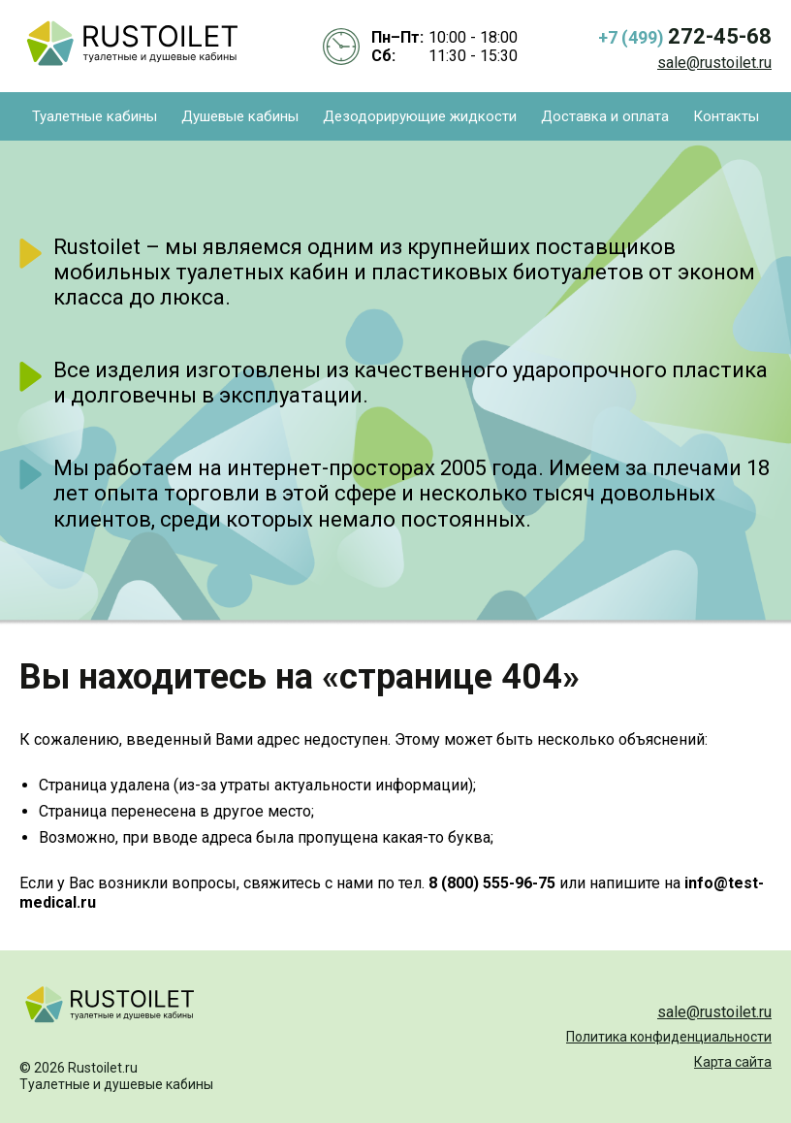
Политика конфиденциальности (669, 1036)
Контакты (726, 116)
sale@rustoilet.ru (714, 62)
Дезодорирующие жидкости (420, 116)
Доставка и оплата (605, 116)
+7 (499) (685, 36)
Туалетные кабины (94, 116)
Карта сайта (733, 1062)
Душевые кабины (240, 116)
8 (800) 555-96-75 (491, 883)
